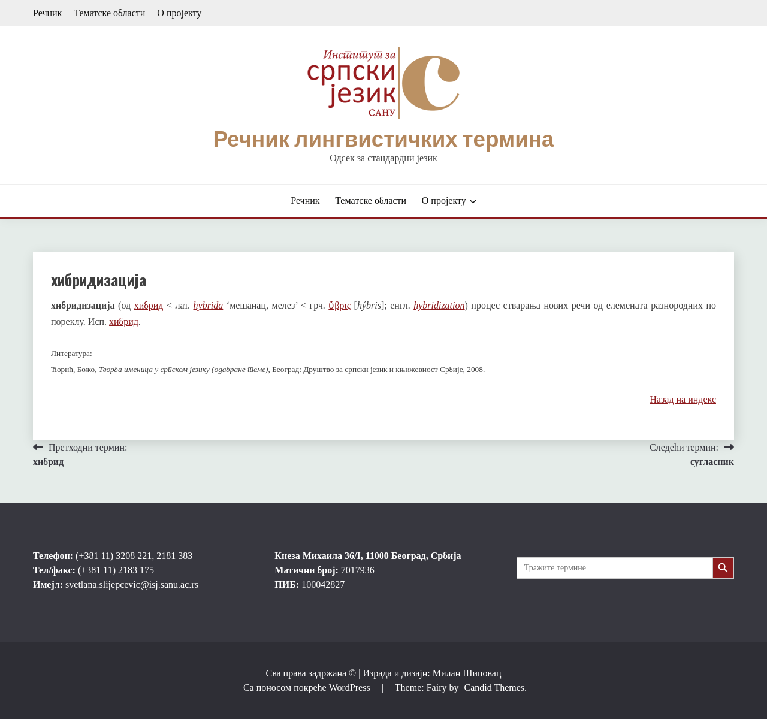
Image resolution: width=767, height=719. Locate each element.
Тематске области (109, 13)
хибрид (149, 305)
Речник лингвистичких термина (383, 139)
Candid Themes (494, 687)
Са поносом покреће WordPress (308, 687)
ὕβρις (339, 305)
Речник (47, 13)
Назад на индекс (683, 399)
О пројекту (179, 13)
